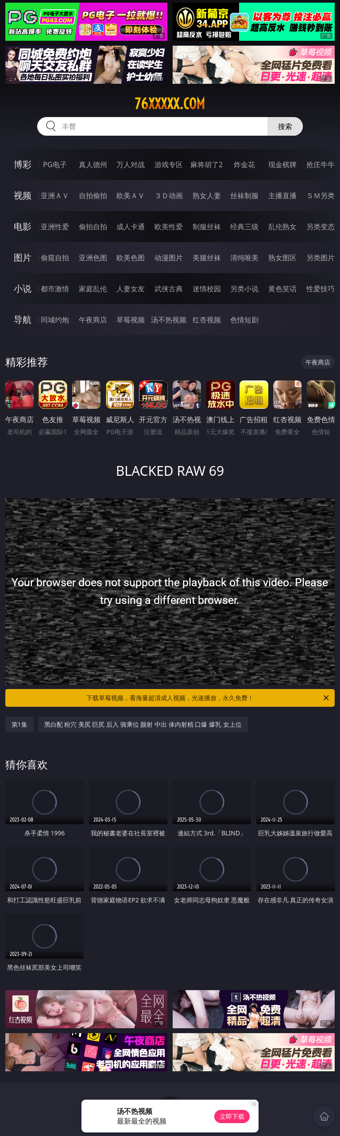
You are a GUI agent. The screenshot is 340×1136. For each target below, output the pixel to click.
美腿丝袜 (207, 257)
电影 (22, 226)
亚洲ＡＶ (55, 195)
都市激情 (55, 289)
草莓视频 (130, 320)
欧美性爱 (169, 226)
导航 (22, 319)
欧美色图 (130, 257)
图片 (22, 257)
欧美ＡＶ (130, 195)
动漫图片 (169, 257)
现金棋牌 (282, 164)
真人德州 (93, 164)
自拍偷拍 (93, 195)
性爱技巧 (320, 289)
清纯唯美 (244, 257)
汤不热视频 (168, 320)
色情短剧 (244, 320)
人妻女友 (130, 289)
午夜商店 (93, 320)
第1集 (19, 724)
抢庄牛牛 (320, 164)
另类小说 (244, 289)
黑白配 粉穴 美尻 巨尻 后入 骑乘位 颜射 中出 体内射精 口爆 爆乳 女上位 (143, 724)
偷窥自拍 (55, 257)
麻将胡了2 (206, 164)
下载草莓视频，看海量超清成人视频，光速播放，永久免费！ (208, 698)
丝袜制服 (244, 195)
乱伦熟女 (282, 226)
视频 (22, 195)
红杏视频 (207, 320)
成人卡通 (130, 226)
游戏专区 (169, 164)
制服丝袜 (207, 226)
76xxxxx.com (170, 104)
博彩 (22, 164)
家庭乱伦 (93, 289)
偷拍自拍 (93, 226)
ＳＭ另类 (320, 195)
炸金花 (244, 164)
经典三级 (244, 226)
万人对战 (130, 164)
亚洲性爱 (55, 226)
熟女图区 (282, 257)
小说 (22, 288)
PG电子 (54, 164)
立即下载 (232, 1116)
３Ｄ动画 (169, 195)
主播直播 (282, 195)
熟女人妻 (207, 195)
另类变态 (320, 226)
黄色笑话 (282, 289)
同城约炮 (55, 320)
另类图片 (320, 257)
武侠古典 (169, 289)
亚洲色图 (93, 257)
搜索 (285, 126)
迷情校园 (207, 289)
